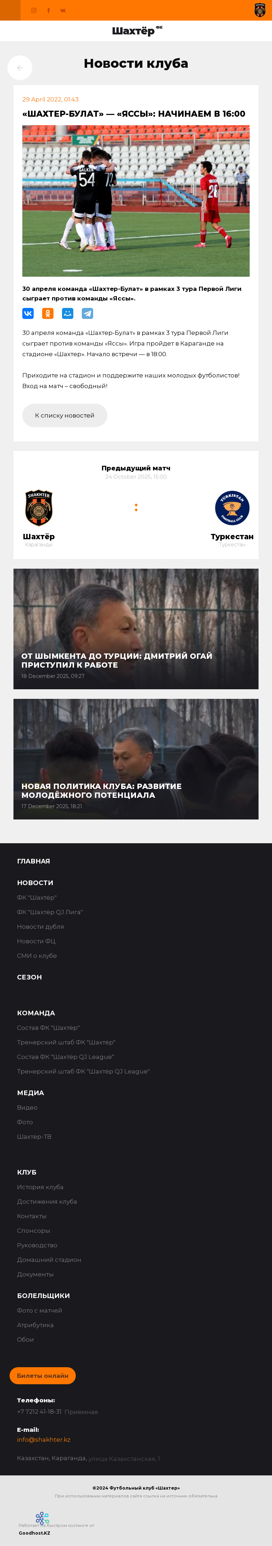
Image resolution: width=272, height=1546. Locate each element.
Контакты (32, 1216)
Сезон (29, 977)
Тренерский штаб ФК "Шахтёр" (66, 1042)
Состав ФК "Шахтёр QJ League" (65, 1056)
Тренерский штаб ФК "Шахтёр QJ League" (83, 1071)
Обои (25, 1339)
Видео (27, 1107)
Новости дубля (40, 926)
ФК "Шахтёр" (37, 897)
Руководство (37, 1245)
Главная (33, 861)
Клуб (26, 1172)
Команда (36, 1013)
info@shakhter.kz (43, 1439)
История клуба (40, 1187)
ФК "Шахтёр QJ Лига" (50, 912)
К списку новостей (65, 415)
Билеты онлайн (42, 1375)
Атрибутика (35, 1325)
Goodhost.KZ (34, 1533)
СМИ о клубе (37, 955)
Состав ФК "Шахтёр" (48, 1027)
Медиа (30, 1093)
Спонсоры (33, 1230)
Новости (35, 883)
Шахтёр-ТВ (34, 1136)
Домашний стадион (49, 1259)
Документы (35, 1274)
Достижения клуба (47, 1201)
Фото (25, 1122)
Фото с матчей (39, 1310)
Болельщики (43, 1296)
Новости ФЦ (36, 941)
